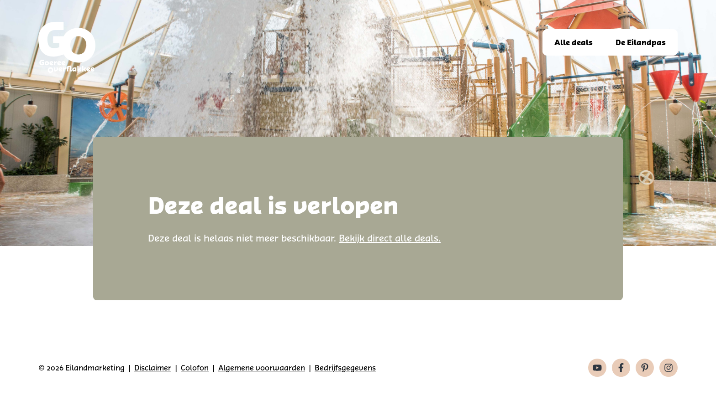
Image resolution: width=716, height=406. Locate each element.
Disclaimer (152, 368)
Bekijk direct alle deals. (390, 238)
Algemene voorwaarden (261, 368)
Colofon (195, 368)
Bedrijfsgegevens (345, 368)
